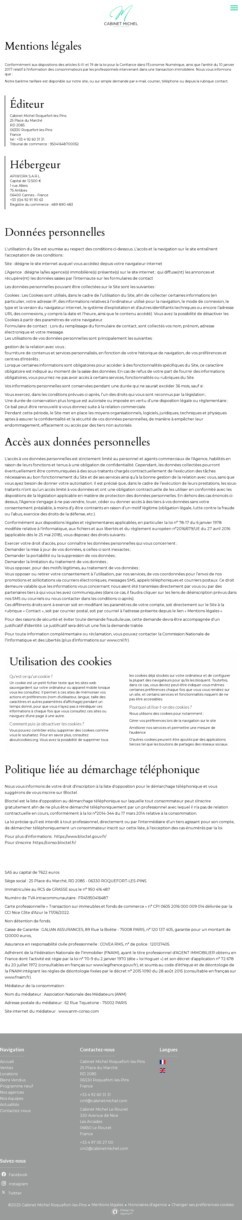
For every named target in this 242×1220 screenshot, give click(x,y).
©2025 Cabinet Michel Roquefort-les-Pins (47, 1205)
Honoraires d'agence (147, 1205)
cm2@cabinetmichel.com (104, 1148)
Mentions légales (107, 1205)
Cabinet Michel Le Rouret (104, 1109)
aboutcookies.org (23, 740)
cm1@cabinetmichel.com (103, 1101)
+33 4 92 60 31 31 (95, 1094)
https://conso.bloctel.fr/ (54, 842)
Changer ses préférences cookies (203, 1205)
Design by (121, 1211)
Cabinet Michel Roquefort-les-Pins (112, 1061)
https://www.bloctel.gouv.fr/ (80, 836)
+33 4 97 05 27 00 (96, 1142)
